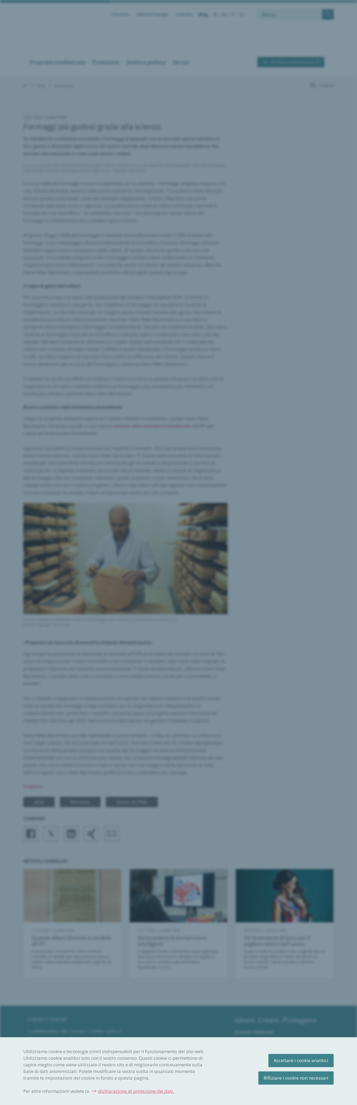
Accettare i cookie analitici (301, 1060)
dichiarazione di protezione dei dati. (136, 1091)
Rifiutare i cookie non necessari (296, 1078)
